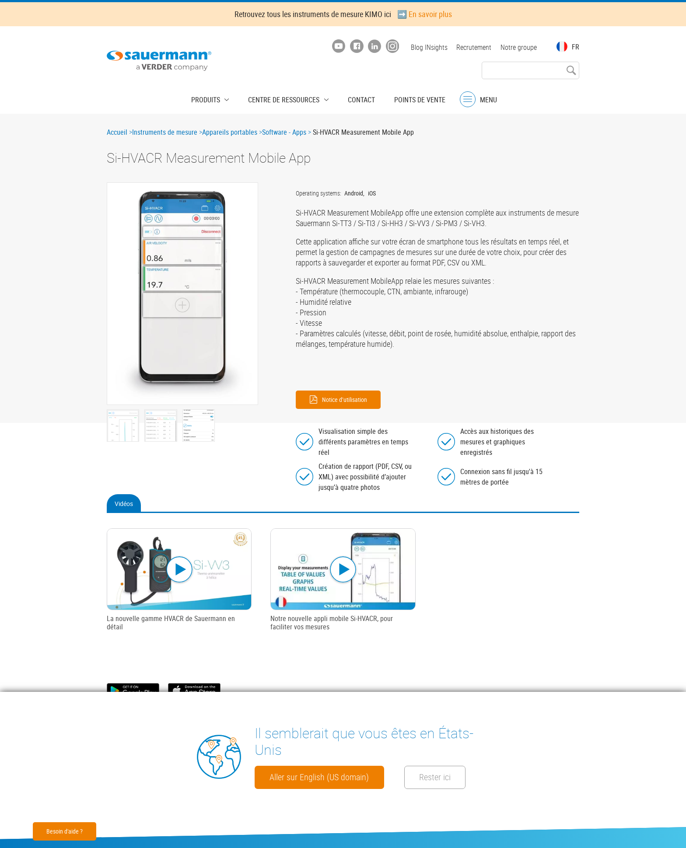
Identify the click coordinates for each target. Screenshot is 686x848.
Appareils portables (229, 132)
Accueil (117, 132)
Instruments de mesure (164, 132)
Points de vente (411, 98)
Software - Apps (284, 132)
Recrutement (472, 47)
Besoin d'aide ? (64, 831)
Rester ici (288, 777)
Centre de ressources (286, 98)
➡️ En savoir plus (424, 14)
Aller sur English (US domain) (327, 752)
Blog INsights (426, 47)
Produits (214, 98)
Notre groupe (518, 47)
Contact (357, 98)
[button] (182, 293)
